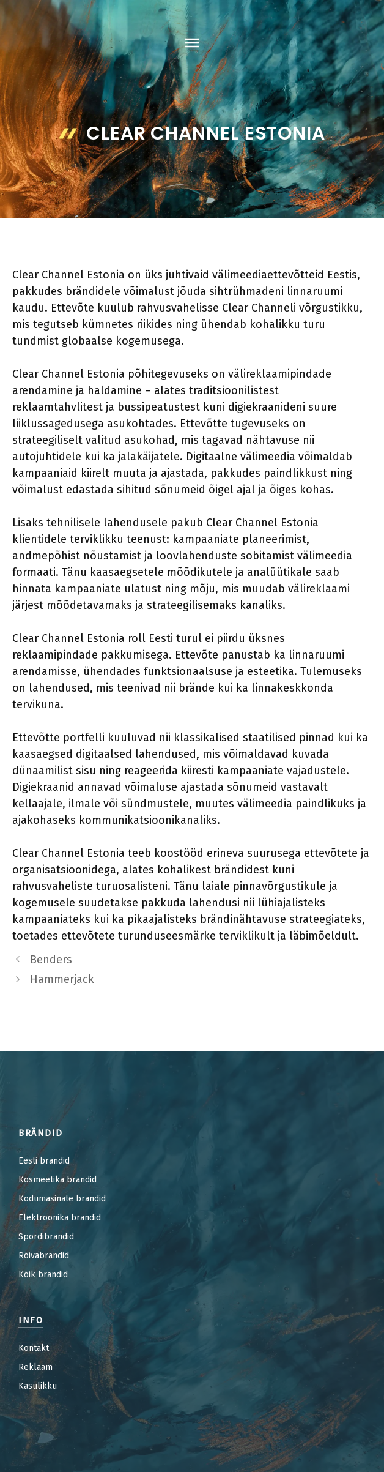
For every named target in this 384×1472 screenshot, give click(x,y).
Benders (51, 959)
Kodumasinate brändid (62, 1199)
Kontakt (33, 1348)
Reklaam (35, 1367)
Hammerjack (62, 979)
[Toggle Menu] (192, 43)
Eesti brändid (44, 1161)
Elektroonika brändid (59, 1217)
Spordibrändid (46, 1236)
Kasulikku (37, 1386)
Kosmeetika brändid (57, 1180)
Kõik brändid (43, 1274)
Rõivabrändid (43, 1255)
